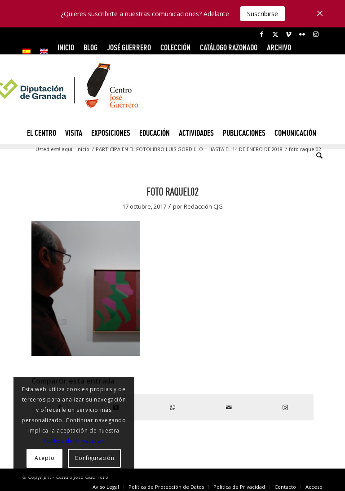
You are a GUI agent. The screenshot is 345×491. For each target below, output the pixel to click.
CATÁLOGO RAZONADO (228, 47)
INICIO (66, 47)
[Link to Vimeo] (288, 34)
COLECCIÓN (175, 47)
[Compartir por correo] (229, 407)
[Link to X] (275, 34)
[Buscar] (317, 155)
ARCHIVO (279, 47)
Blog (90, 47)
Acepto (45, 458)
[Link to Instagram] (316, 34)
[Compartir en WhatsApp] (172, 407)
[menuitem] (28, 51)
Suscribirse (262, 13)
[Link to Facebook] (261, 34)
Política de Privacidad (74, 441)
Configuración (94, 458)
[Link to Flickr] (302, 34)
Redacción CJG (203, 206)
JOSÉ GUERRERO (129, 47)
